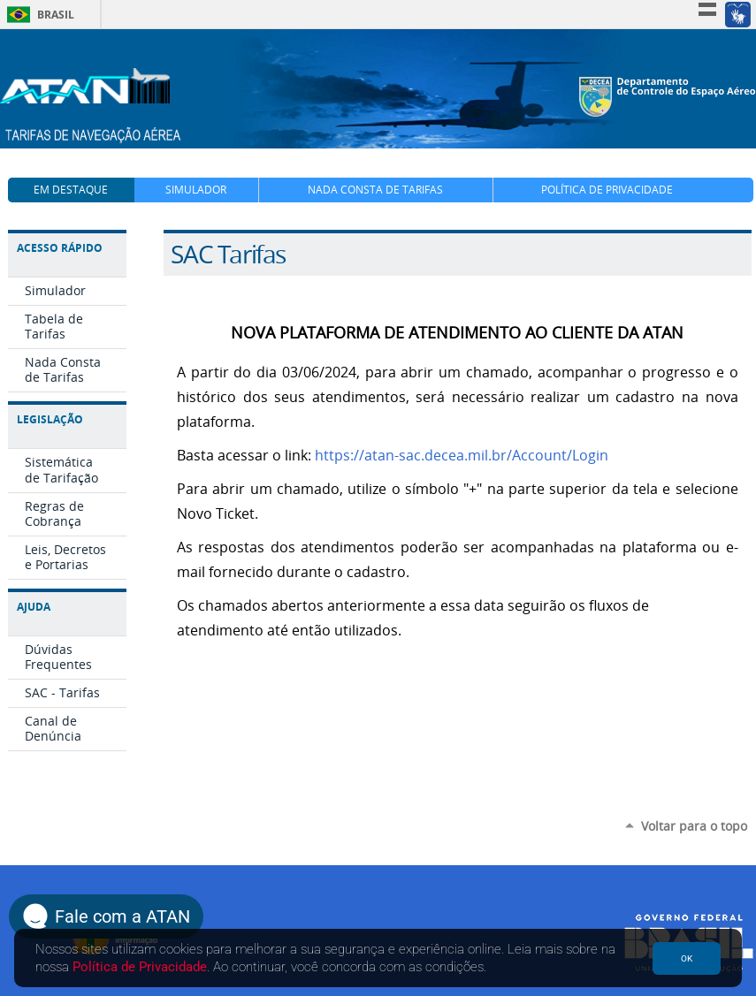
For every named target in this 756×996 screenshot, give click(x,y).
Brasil (37, 14)
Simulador (195, 189)
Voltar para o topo (694, 825)
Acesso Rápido (60, 247)
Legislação (50, 419)
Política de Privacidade (607, 189)
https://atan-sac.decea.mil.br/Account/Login (461, 455)
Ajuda (33, 606)
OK (686, 958)
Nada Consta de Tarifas (375, 189)
